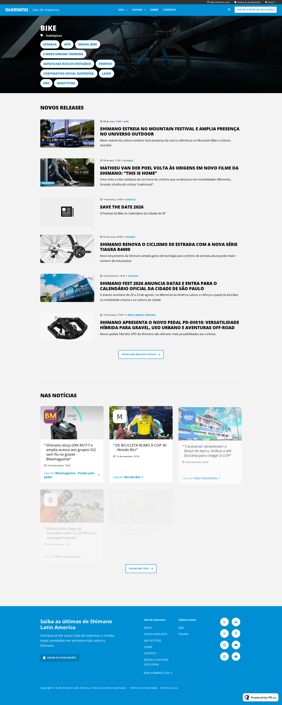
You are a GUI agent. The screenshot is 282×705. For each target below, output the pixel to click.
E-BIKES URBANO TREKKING (63, 54)
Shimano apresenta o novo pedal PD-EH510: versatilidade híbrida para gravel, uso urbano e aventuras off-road (169, 324)
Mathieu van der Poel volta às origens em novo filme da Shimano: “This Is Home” (169, 170)
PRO (46, 83)
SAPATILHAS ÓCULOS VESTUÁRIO (67, 64)
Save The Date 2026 (122, 207)
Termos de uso (169, 688)
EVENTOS (105, 64)
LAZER (106, 73)
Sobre (154, 9)
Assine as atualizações (249, 2)
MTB (67, 44)
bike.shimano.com (220, 2)
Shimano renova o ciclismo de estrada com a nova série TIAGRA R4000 (168, 246)
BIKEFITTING (66, 83)
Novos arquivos (155, 634)
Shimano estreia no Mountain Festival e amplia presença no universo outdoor (169, 131)
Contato (169, 9)
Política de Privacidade (143, 688)
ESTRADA (50, 44)
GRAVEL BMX (87, 44)
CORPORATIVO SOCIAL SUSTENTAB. (68, 73)
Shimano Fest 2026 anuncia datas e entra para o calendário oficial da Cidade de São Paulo (158, 285)
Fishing (137, 9)
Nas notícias (152, 640)
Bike (121, 9)
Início (148, 628)
